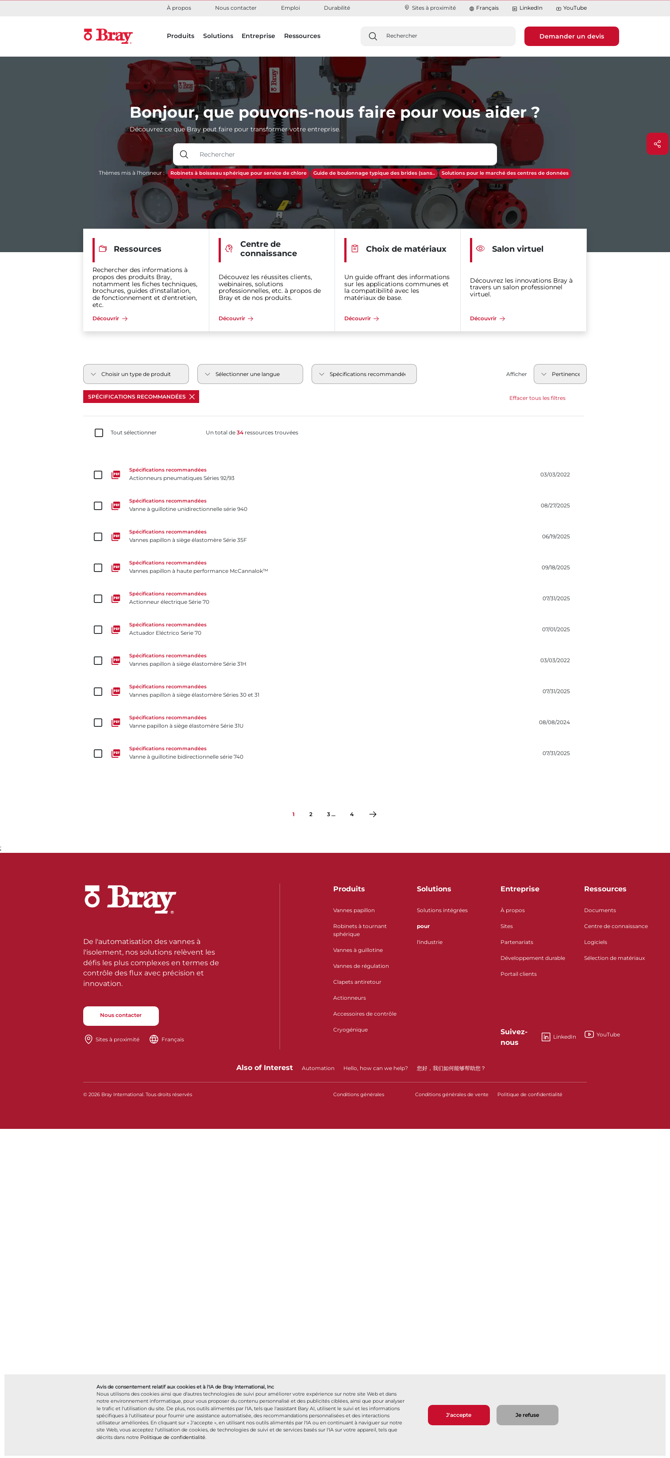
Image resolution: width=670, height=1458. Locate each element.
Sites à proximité (429, 7)
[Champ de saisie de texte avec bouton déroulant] (346, 154)
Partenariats (517, 942)
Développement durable (533, 958)
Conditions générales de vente (452, 1094)
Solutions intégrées (442, 910)
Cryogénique (350, 1029)
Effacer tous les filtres (537, 398)
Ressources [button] (302, 36)
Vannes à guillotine (358, 950)
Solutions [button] (218, 36)
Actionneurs (349, 997)
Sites (507, 926)
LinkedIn (527, 8)
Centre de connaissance (616, 926)
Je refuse (527, 1415)
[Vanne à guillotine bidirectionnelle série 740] (335, 753)
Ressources (605, 889)
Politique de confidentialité (172, 1437)
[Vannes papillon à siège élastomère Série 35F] (335, 536)
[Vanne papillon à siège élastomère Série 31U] (335, 722)
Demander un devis (571, 36)
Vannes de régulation (361, 966)
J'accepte (458, 1415)
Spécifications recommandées (141, 396)
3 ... (331, 814)
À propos (179, 7)
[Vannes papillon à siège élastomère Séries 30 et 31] (335, 691)
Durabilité (337, 7)
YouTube (571, 8)
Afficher (516, 374)
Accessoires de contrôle (365, 1013)
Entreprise (520, 889)
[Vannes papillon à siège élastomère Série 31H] (335, 660)
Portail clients (519, 974)
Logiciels (595, 942)
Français (487, 7)
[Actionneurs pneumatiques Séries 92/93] (335, 474)
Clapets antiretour (357, 981)
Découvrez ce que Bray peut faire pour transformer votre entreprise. (235, 129)
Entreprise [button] (258, 36)
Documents (600, 910)
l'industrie (430, 942)
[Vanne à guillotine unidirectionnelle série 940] (335, 505)
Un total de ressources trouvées (252, 433)
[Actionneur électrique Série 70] (335, 598)
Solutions (434, 889)
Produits (349, 889)
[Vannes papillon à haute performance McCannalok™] (335, 567)
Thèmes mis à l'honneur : (132, 172)
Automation (318, 1068)
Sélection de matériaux (614, 958)
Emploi (290, 7)
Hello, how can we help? (375, 1068)
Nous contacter (236, 7)
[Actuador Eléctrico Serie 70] (335, 629)
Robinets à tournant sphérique (360, 930)
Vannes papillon (354, 910)
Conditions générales (358, 1094)
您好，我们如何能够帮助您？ (451, 1068)
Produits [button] (180, 36)
